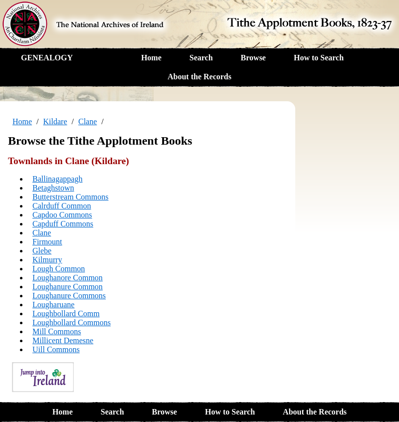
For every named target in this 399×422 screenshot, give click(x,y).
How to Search (319, 57)
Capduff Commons (62, 223)
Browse (253, 57)
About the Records (199, 76)
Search (201, 57)
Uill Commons (56, 349)
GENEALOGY (47, 57)
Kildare (55, 121)
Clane (87, 121)
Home (151, 57)
